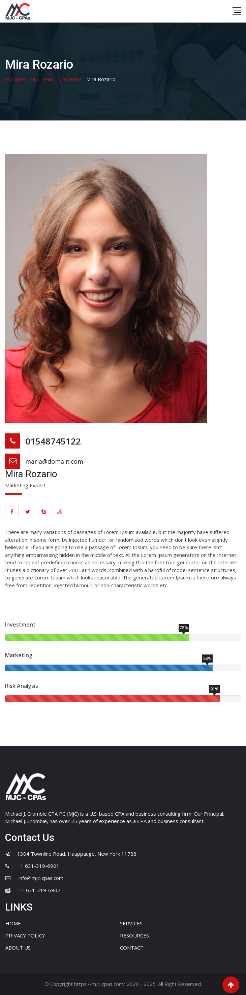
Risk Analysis (21, 685)
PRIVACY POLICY (25, 935)
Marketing (18, 655)
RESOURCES (134, 935)
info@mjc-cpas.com (41, 878)
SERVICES (131, 923)
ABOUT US (18, 947)
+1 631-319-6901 (38, 865)
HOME (13, 923)
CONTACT (132, 947)
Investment (20, 624)
